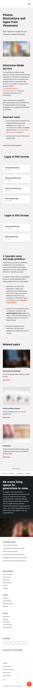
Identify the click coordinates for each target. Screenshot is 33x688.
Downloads (20, 473)
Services (11, 473)
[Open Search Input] (25, 4)
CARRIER (19, 686)
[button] (16, 468)
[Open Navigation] (29, 4)
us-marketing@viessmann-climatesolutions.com (11, 88)
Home (4, 473)
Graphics (28, 473)
